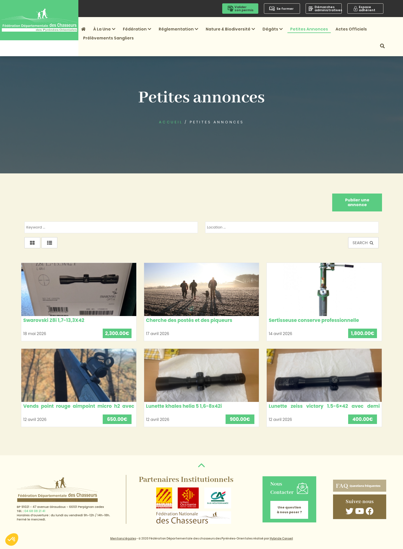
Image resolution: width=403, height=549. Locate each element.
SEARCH (363, 243)
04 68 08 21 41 (34, 511)
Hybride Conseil (281, 538)
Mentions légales (123, 538)
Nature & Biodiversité (230, 29)
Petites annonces (309, 29)
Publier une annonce (357, 202)
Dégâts (273, 29)
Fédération (137, 29)
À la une (104, 29)
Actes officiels (351, 29)
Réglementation (178, 29)
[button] (11, 539)
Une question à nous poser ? (289, 509)
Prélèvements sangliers (108, 38)
